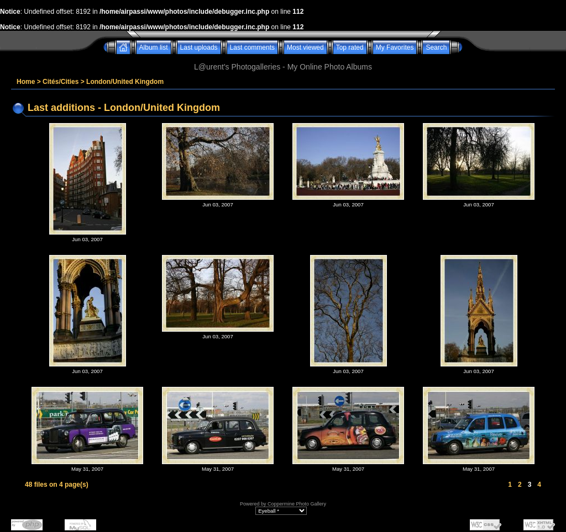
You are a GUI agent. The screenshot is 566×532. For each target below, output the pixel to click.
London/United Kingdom (125, 82)
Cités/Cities (60, 82)
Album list (153, 47)
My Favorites (395, 47)
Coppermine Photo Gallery (297, 504)
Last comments (252, 47)
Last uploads (199, 47)
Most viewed (305, 47)
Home (26, 82)
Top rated (350, 47)
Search (436, 47)
